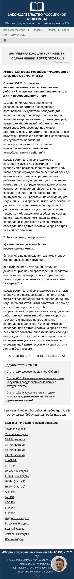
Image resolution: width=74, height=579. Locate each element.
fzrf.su (37, 575)
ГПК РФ (10, 465)
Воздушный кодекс (17, 523)
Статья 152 (57, 355)
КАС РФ (10, 502)
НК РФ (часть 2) (15, 486)
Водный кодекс (14, 528)
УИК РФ (10, 507)
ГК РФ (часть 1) (15, 439)
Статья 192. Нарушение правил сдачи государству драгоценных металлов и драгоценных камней (31, 396)
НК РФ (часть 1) (15, 481)
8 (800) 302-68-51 (50, 58)
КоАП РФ (11, 460)
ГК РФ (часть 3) (15, 449)
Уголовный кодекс (16, 434)
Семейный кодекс (16, 471)
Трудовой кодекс (15, 428)
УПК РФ (10, 512)
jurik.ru (66, 62)
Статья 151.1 (18, 355)
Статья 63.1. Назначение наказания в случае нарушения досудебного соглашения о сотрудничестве (35, 382)
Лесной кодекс (14, 539)
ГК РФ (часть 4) (15, 455)
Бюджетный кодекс (17, 518)
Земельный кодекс (17, 534)
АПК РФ (10, 491)
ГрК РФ (9, 497)
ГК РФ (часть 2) (15, 444)
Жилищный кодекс (17, 476)
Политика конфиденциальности (37, 571)
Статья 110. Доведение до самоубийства (33, 371)
